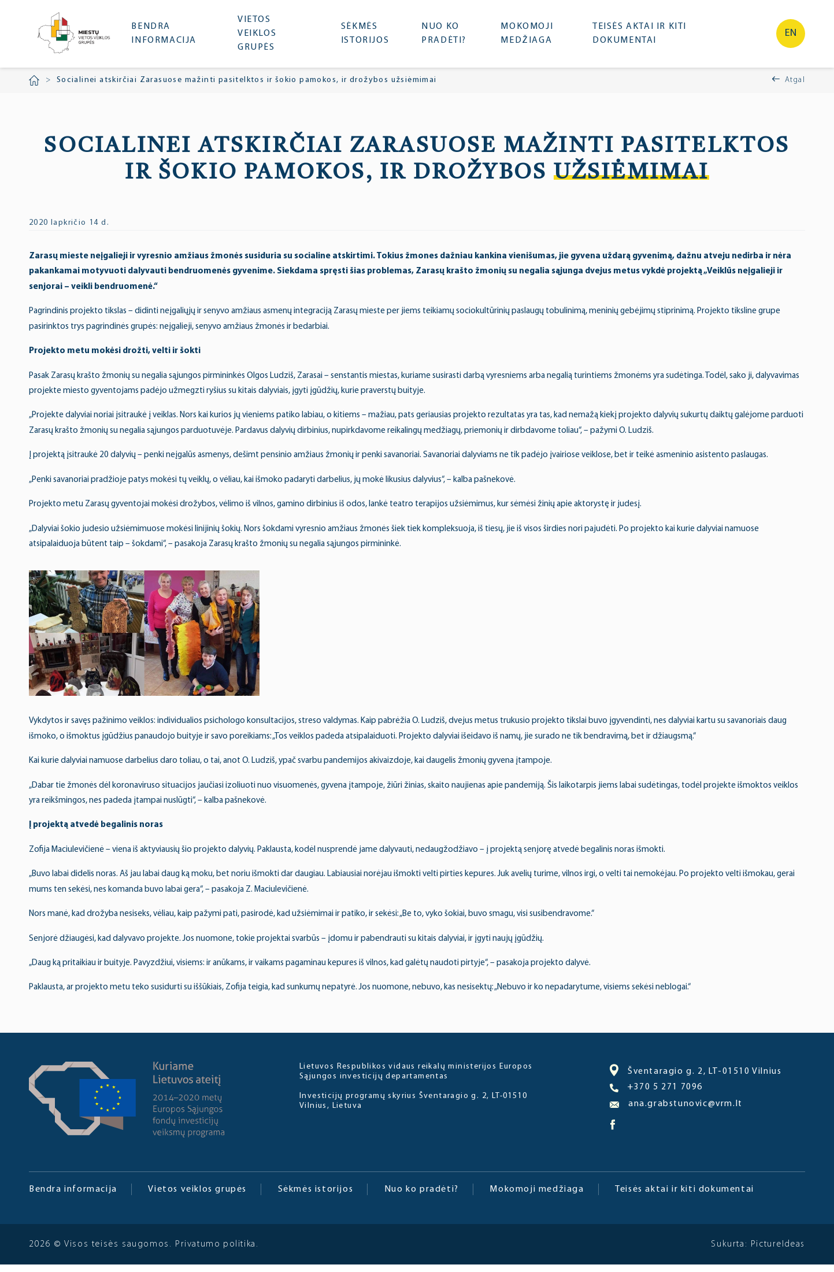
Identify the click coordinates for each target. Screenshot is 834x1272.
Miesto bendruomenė (77, 39)
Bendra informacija (172, 37)
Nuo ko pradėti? (449, 37)
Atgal (795, 87)
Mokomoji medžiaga (531, 37)
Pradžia (34, 88)
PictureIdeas (777, 1251)
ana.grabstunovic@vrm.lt (677, 1112)
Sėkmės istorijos (371, 37)
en (790, 37)
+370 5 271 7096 (656, 1096)
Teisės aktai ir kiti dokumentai (637, 37)
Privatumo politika (216, 1251)
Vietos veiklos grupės (265, 37)
